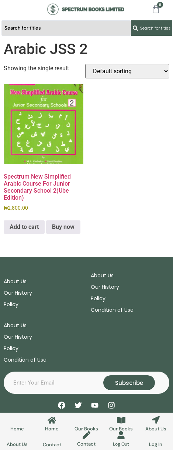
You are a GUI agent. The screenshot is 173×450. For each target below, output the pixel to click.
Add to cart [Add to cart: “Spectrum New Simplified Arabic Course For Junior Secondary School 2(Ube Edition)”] (24, 226)
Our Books (86, 429)
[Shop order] (127, 71)
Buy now (63, 226)
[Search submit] (151, 28)
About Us (155, 429)
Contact (52, 444)
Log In (155, 444)
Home (17, 429)
